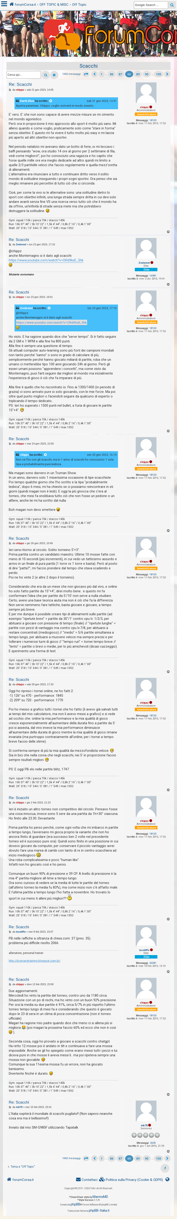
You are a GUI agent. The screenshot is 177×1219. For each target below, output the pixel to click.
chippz (144, 107)
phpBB (75, 1204)
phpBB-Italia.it (99, 1210)
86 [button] (111, 74)
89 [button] (138, 74)
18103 (152, 120)
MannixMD (100, 1197)
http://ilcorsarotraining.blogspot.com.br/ (34, 960)
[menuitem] (131, 1179)
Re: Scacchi (20, 84)
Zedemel (144, 262)
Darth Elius (27, 101)
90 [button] (146, 74)
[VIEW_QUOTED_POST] (51, 101)
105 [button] (158, 74)
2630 (153, 1142)
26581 (152, 963)
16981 (152, 275)
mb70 (144, 1125)
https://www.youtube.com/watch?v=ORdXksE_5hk (46, 260)
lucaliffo (144, 950)
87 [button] (120, 74)
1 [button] (101, 74)
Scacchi (89, 66)
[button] (86, 74)
